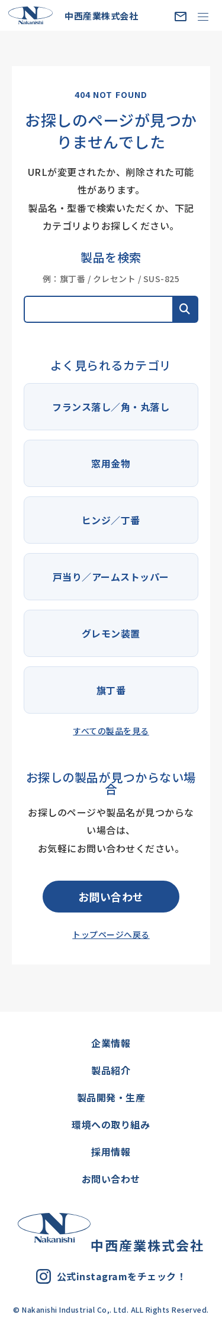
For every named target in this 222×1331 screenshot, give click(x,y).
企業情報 (110, 1043)
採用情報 (110, 1151)
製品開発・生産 (111, 1097)
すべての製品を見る (111, 731)
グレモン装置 (111, 633)
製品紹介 (110, 1070)
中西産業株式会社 (73, 15)
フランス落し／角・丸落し (110, 407)
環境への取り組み (111, 1124)
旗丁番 (111, 690)
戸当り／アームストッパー (111, 577)
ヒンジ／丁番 (111, 520)
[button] (185, 309)
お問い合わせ (111, 896)
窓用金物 (110, 463)
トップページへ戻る (111, 934)
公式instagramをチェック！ (111, 1276)
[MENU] (202, 16)
